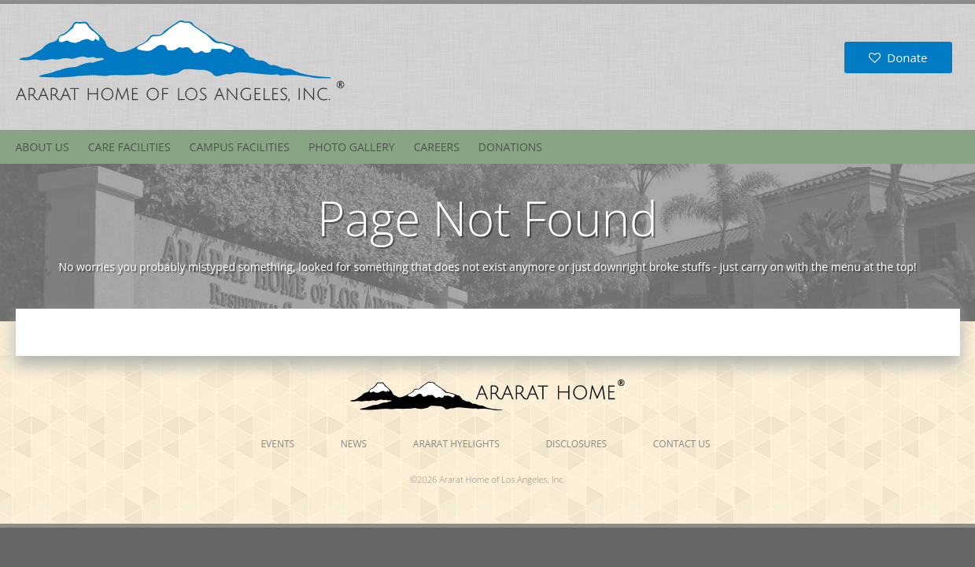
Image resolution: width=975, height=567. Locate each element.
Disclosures (576, 443)
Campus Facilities (240, 146)
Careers (437, 146)
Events (277, 443)
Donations (510, 146)
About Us (42, 146)
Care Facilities (129, 146)
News (354, 443)
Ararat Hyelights (456, 443)
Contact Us (682, 443)
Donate (898, 57)
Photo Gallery (351, 146)
